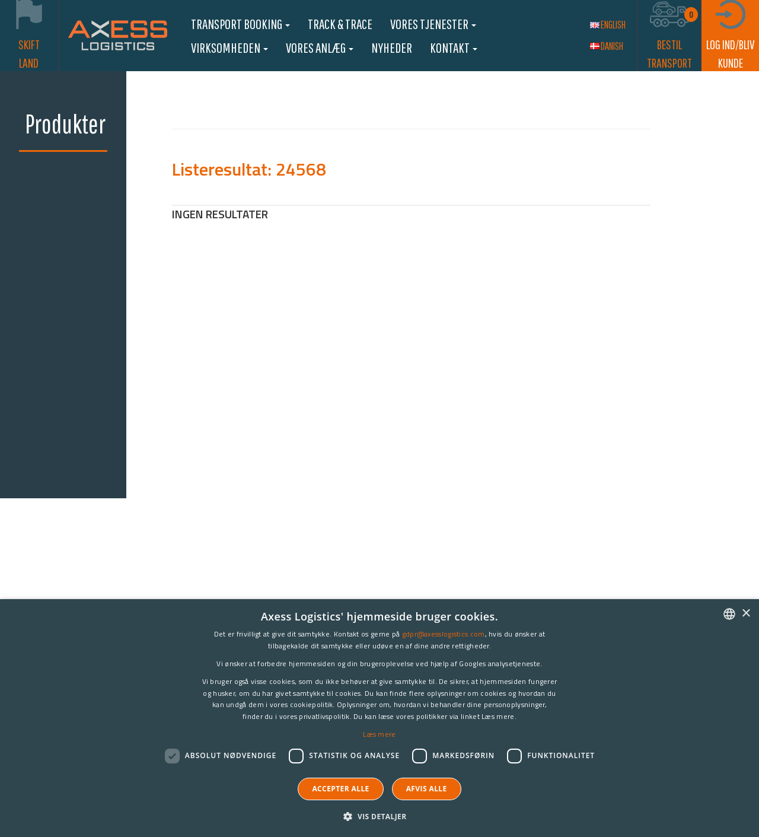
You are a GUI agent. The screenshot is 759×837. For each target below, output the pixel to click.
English (608, 24)
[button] (379, 816)
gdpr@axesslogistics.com (443, 633)
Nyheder (391, 47)
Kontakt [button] (453, 47)
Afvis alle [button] (426, 789)
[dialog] (379, 718)
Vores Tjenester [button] (433, 23)
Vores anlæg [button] (319, 47)
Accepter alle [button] (340, 789)
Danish (606, 46)
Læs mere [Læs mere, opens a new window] (379, 734)
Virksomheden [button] (229, 47)
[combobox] (729, 614)
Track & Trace (340, 23)
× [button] (745, 613)
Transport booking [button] (240, 23)
